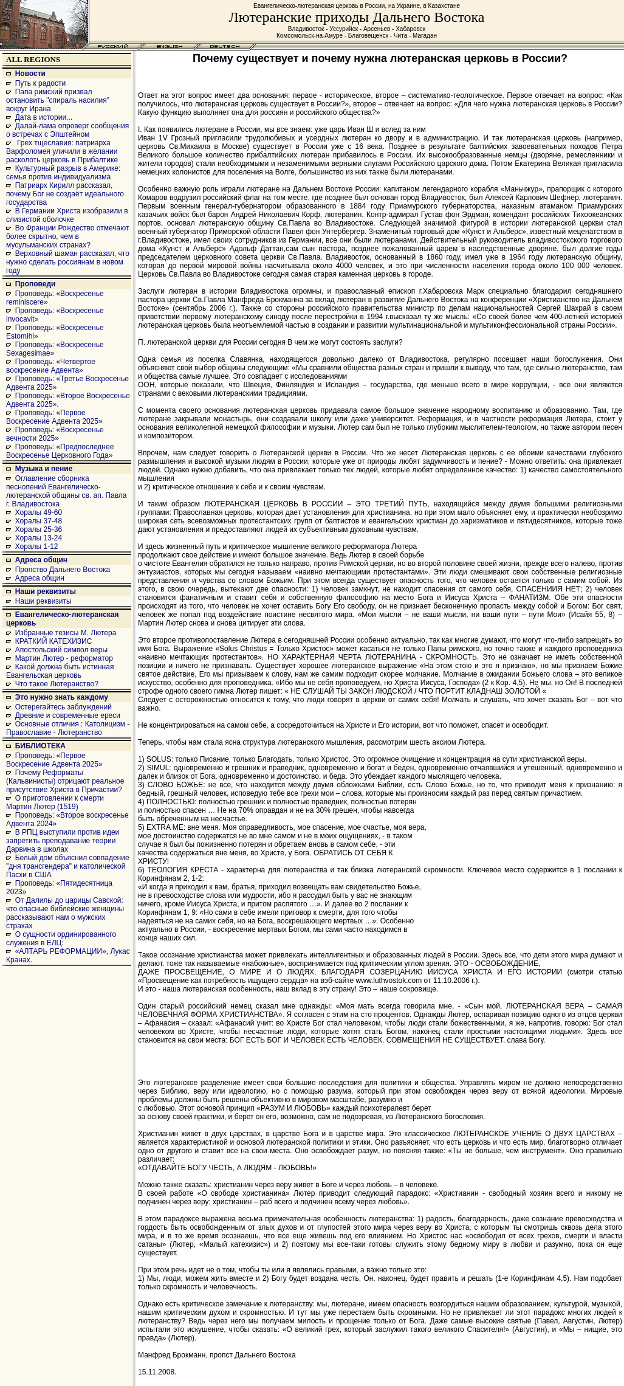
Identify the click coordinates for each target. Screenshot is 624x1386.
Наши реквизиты (45, 591)
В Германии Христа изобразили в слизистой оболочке (67, 215)
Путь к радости (40, 83)
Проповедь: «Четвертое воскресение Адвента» (50, 365)
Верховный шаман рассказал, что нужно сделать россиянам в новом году (67, 262)
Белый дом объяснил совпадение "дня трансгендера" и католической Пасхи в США (67, 866)
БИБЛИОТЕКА (40, 746)
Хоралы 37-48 (39, 521)
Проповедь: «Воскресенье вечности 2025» (55, 434)
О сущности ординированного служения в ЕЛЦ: (61, 938)
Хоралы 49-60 (39, 512)
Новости (30, 73)
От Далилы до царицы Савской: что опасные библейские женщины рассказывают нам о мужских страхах (65, 913)
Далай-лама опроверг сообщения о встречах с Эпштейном (67, 130)
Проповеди (35, 284)
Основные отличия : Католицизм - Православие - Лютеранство (67, 728)
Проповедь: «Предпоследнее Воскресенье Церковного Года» (60, 451)
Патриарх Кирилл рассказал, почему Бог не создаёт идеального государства (65, 194)
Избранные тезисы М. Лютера (66, 633)
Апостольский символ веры (61, 650)
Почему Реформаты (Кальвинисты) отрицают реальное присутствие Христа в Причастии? (65, 781)
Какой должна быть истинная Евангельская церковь (60, 671)
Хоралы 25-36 (39, 529)
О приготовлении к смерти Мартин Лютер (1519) (55, 802)
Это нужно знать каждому (61, 697)
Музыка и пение (44, 468)
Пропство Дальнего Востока (63, 569)
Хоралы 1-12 (36, 546)
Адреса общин (41, 560)
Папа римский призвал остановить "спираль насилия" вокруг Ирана (57, 100)
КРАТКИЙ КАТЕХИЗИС (53, 641)
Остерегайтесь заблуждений (63, 707)
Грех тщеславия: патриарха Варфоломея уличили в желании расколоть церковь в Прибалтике (62, 151)
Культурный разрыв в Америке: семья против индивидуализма (63, 172)
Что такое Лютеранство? (56, 684)
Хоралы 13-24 (39, 538)
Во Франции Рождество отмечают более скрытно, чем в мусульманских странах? (67, 236)
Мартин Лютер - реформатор (64, 658)
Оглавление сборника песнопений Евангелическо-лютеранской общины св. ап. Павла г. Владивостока (66, 491)
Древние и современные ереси (67, 715)
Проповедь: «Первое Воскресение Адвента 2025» (54, 417)
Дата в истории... (43, 117)
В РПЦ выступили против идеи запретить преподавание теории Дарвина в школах (62, 840)
